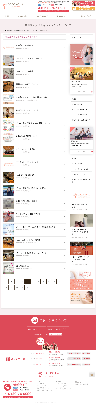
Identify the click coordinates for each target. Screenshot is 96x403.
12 (11, 287)
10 (59, 281)
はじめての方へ (61, 16)
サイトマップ (60, 384)
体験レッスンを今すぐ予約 (57, 327)
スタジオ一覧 (76, 37)
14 (22, 287)
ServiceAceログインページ (63, 386)
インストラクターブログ (83, 16)
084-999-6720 (56, 349)
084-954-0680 (56, 355)
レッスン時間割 (77, 104)
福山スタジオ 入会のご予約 (80, 120)
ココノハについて (42, 16)
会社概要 (58, 379)
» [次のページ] (27, 287)
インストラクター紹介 (79, 115)
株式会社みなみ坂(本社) (81, 381)
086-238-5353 (56, 361)
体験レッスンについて (35, 327)
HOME (7, 16)
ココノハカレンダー (61, 381)
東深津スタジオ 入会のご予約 (81, 179)
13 (17, 287)
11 (6, 287)
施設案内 (75, 99)
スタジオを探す (23, 16)
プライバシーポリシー (62, 382)
